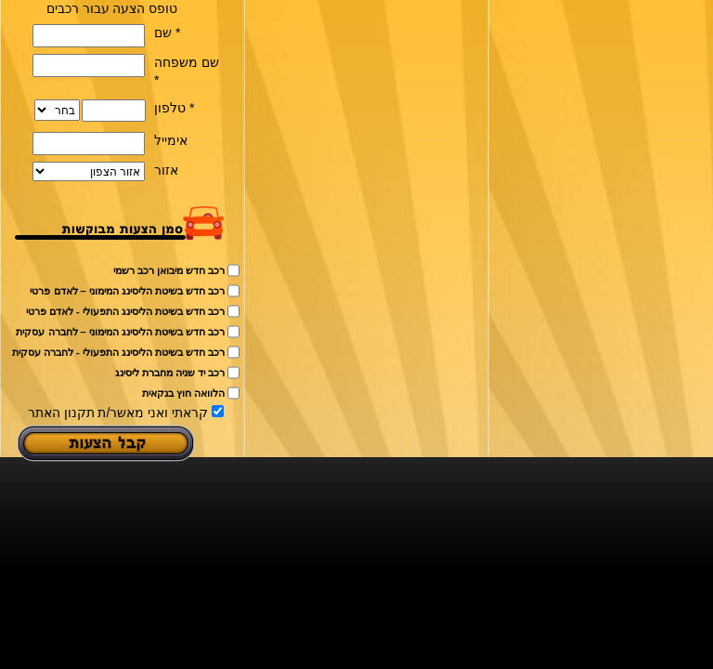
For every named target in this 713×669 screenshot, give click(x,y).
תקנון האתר (61, 412)
